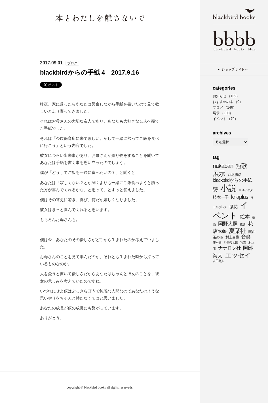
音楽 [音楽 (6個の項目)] (245, 237)
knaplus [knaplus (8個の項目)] (239, 197)
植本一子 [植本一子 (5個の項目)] (221, 197)
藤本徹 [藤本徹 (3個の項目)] (217, 242)
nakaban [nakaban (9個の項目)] (223, 166)
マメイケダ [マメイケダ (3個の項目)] (246, 190)
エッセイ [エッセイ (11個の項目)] (238, 255)
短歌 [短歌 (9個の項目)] (241, 166)
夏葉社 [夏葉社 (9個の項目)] (237, 230)
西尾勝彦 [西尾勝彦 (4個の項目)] (234, 174)
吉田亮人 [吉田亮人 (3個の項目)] (218, 261)
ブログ (218, 107)
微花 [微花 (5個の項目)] (233, 206)
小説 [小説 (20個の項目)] (228, 188)
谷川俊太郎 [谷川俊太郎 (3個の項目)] (231, 242)
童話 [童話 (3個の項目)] (242, 224)
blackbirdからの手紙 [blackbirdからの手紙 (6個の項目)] (232, 180)
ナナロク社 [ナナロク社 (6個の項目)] (229, 248)
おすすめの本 (223, 102)
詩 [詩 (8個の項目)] (215, 189)
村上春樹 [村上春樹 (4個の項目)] (232, 237)
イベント (219, 119)
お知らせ (219, 96)
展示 (216, 113)
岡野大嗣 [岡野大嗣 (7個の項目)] (227, 224)
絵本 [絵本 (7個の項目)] (245, 217)
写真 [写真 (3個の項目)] (243, 242)
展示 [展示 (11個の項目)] (219, 173)
